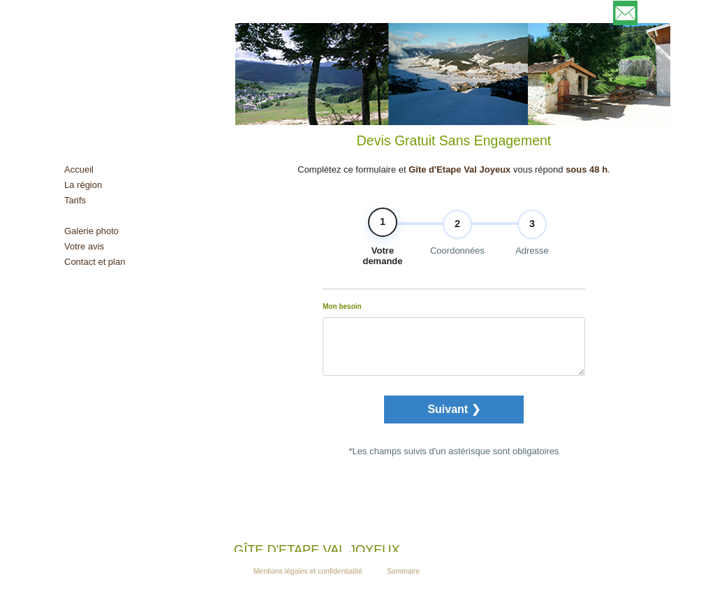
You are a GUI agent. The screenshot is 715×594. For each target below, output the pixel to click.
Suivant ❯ (453, 418)
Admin (374, 571)
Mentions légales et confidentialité (307, 571)
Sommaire (403, 571)
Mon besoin (342, 315)
